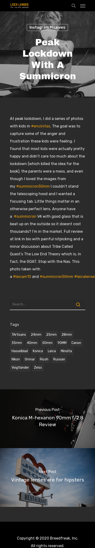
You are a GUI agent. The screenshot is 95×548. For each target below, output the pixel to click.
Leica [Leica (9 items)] (52, 351)
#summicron (25, 216)
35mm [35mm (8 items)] (17, 343)
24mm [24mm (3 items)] (36, 335)
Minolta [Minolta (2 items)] (66, 351)
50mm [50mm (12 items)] (47, 343)
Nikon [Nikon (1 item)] (16, 359)
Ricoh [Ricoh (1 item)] (44, 359)
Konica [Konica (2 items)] (38, 351)
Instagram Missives (47, 27)
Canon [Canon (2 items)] (76, 343)
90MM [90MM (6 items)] (62, 343)
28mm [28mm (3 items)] (67, 335)
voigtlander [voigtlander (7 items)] (20, 368)
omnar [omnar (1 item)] (30, 359)
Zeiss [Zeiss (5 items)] (38, 368)
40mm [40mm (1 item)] (32, 343)
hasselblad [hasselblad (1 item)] (20, 351)
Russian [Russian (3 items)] (59, 359)
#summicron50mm (33, 186)
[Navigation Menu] (82, 5)
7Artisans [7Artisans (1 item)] (19, 335)
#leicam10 (22, 276)
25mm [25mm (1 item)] (51, 335)
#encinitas (40, 126)
